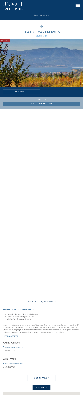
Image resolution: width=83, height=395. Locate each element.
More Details (41, 378)
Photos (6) (21, 92)
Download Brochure (41, 104)
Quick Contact (41, 15)
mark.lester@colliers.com (12, 363)
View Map (32, 302)
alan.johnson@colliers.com (13, 347)
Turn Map (41, 387)
